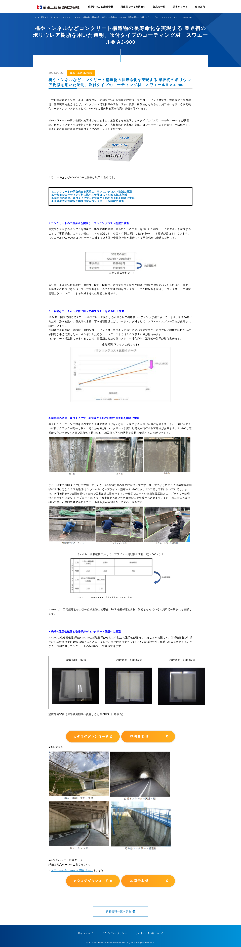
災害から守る (180, 6)
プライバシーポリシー (114, 933)
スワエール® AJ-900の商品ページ (72, 870)
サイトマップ (85, 933)
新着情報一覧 (47, 17)
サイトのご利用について (149, 933)
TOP (35, 17)
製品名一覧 (159, 6)
